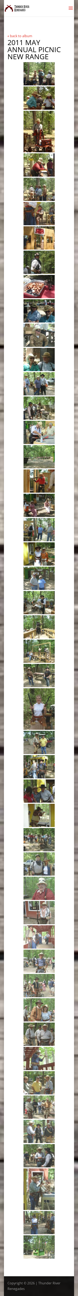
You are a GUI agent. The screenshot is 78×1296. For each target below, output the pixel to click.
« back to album (19, 36)
